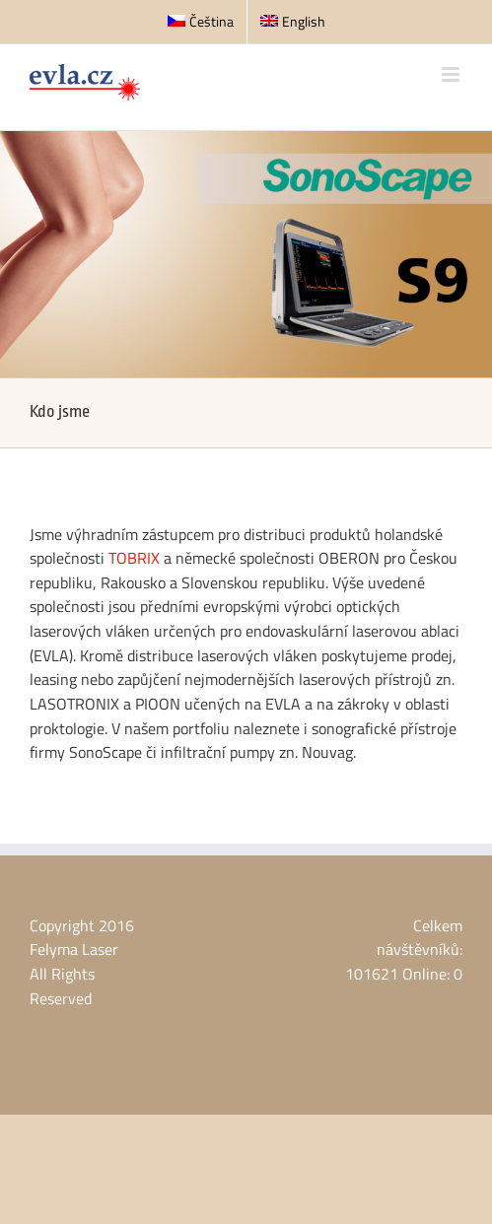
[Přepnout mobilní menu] (452, 74)
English (292, 21)
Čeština (201, 21)
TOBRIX (134, 558)
